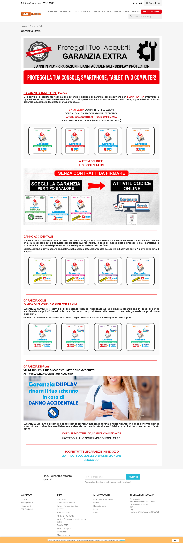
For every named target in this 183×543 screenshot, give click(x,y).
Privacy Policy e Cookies (67, 506)
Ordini (96, 502)
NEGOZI (136, 11)
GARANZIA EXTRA (102, 11)
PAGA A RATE (62, 525)
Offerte (24, 499)
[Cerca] (145, 16)
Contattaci (61, 532)
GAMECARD (66, 11)
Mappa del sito (63, 535)
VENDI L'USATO (121, 11)
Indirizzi (96, 509)
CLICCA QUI (91, 460)
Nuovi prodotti (27, 502)
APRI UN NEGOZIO (151, 11)
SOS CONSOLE (82, 11)
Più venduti (26, 506)
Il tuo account (101, 494)
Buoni (95, 512)
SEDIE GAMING (27, 509)
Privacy (122, 540)
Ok (175, 540)
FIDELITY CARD (63, 512)
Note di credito (99, 506)
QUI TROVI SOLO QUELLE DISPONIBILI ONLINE (91, 456)
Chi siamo (61, 499)
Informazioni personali (103, 499)
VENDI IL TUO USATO (65, 516)
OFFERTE (52, 11)
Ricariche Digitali (64, 528)
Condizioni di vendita (66, 502)
